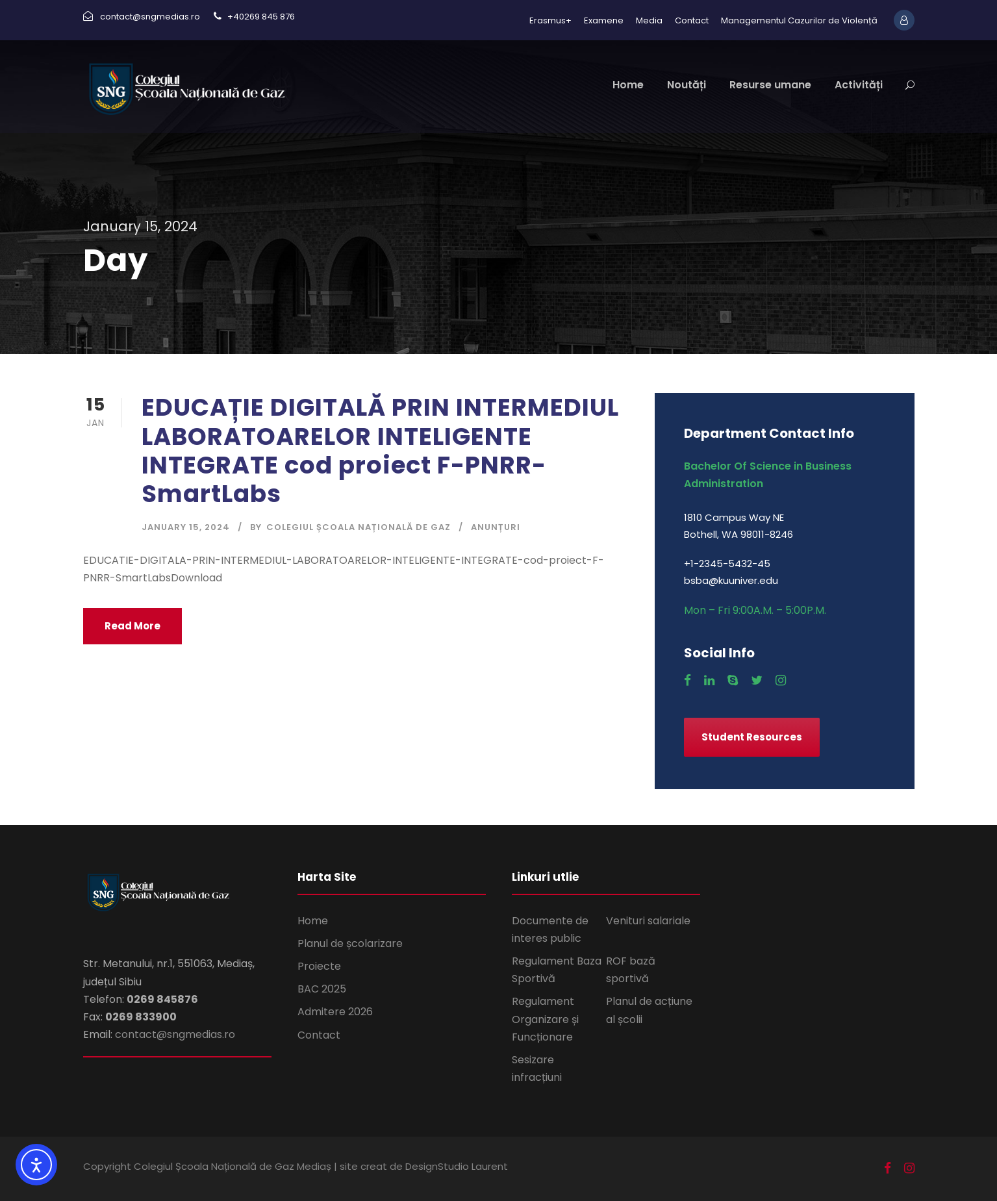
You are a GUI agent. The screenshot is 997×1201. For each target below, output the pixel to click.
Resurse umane (770, 84)
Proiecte (319, 966)
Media (649, 20)
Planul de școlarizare (350, 943)
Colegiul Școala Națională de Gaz (358, 527)
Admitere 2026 (335, 1011)
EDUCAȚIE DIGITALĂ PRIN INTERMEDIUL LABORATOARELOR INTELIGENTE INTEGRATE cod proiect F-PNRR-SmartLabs (380, 450)
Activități (859, 84)
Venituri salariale (648, 920)
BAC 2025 (321, 988)
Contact (692, 20)
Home (628, 84)
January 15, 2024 (186, 527)
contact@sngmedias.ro (175, 1034)
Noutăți (686, 84)
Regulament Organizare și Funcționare (545, 1019)
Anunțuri (495, 527)
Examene (604, 20)
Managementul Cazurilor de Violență (799, 20)
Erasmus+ (550, 20)
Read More (132, 626)
